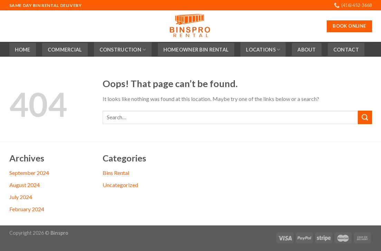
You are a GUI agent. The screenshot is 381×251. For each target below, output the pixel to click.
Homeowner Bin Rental (196, 50)
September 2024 (29, 172)
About (306, 50)
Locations (263, 49)
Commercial (65, 50)
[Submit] (365, 117)
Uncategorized (120, 185)
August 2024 (24, 185)
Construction (122, 49)
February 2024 (26, 209)
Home (22, 50)
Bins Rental (116, 172)
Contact (346, 50)
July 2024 (20, 197)
